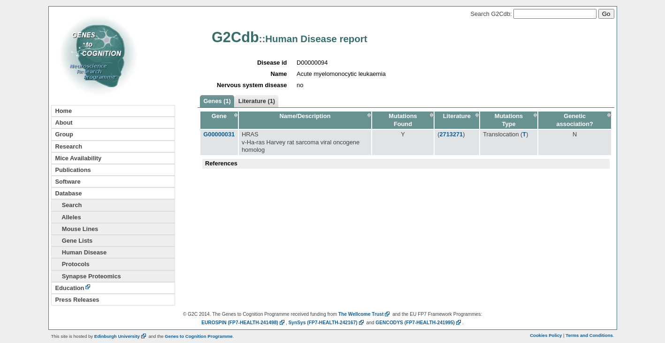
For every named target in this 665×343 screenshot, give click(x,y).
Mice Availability (78, 158)
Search (68, 205)
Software (68, 181)
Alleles (68, 217)
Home (63, 110)
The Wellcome (364, 314)
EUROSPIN (243, 322)
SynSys (326, 322)
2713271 (451, 134)
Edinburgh (120, 336)
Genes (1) (217, 100)
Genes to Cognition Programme (198, 336)
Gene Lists (74, 240)
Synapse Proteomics (88, 276)
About (64, 122)
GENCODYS (418, 322)
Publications (73, 169)
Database (68, 193)
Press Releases (77, 299)
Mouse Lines (77, 228)
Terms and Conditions (589, 335)
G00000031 (219, 134)
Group (64, 134)
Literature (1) (256, 100)
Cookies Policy (546, 335)
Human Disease (81, 252)
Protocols (72, 264)
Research (69, 146)
